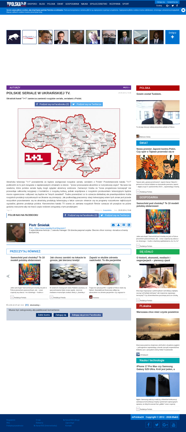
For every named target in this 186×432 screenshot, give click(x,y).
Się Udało (146, 251)
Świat (60, 4)
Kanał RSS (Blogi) (72, 420)
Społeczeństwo (98, 4)
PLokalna (145, 306)
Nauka (84, 4)
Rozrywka (114, 4)
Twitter (157, 425)
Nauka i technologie (152, 360)
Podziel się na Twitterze (86, 104)
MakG (175, 417)
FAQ (8, 423)
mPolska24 (138, 417)
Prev (7, 276)
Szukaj (159, 6)
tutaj (40, 12)
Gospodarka (72, 4)
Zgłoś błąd (69, 423)
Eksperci (32, 4)
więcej (126, 87)
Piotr (47, 228)
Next (129, 276)
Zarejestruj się (172, 2)
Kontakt (68, 426)
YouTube (173, 425)
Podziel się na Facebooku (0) (52, 104)
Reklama (39, 423)
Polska (51, 4)
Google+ (165, 425)
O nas (38, 420)
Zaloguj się (161, 2)
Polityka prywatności (14, 426)
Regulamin (10, 420)
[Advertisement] (93, 64)
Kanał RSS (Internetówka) (46, 426)
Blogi (42, 4)
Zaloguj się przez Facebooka (86, 315)
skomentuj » (35, 305)
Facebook (148, 425)
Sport (125, 4)
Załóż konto (44, 315)
